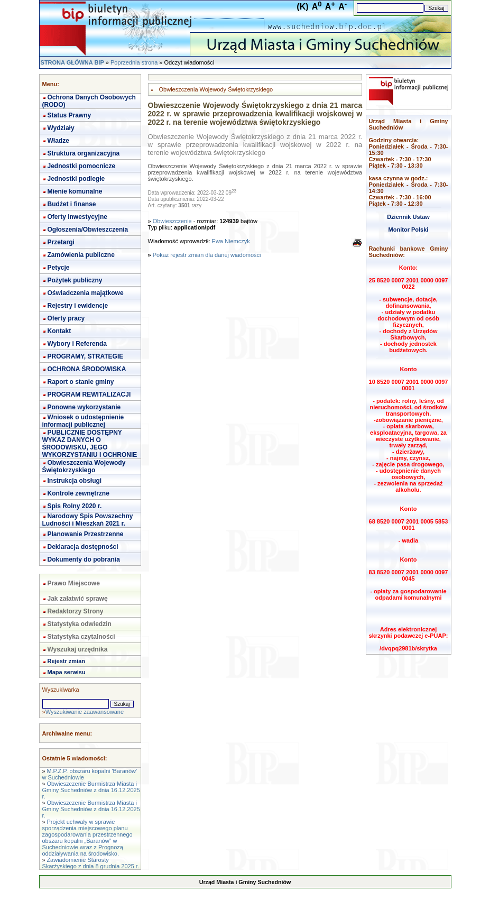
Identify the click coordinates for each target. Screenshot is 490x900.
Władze (58, 140)
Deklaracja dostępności (83, 546)
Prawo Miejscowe (74, 583)
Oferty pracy (66, 318)
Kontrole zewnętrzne (78, 493)
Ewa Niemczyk (231, 241)
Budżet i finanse (72, 204)
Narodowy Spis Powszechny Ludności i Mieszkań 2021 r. (87, 519)
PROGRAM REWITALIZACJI (89, 394)
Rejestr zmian (67, 661)
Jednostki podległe (76, 178)
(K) (302, 6)
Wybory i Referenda (77, 343)
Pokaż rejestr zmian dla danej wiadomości (207, 255)
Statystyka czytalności (81, 636)
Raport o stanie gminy (81, 381)
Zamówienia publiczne (81, 255)
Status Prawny (69, 115)
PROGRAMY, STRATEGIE (86, 356)
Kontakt (59, 331)
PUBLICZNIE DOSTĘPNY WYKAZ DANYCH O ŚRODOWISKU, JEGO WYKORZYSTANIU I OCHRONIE (89, 443)
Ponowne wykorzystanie (84, 407)
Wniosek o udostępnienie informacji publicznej (83, 421)
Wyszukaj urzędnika (78, 649)
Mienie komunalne (75, 191)
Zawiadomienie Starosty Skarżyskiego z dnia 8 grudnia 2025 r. (90, 863)
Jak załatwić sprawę (78, 598)
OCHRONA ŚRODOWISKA (87, 369)
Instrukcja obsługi (75, 480)
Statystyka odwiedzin (80, 624)
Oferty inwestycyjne (77, 217)
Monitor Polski (409, 229)
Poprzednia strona (134, 62)
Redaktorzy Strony (76, 611)
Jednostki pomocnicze (82, 166)
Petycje (59, 267)
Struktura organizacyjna (84, 153)
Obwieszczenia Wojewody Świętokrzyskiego (84, 466)
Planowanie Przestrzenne (86, 534)
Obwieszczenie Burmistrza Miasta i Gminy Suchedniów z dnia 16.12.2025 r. (91, 790)
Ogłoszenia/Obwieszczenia (88, 229)
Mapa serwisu (67, 672)
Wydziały (61, 128)
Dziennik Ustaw (408, 217)
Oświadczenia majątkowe (86, 293)
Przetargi (61, 242)
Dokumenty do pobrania (84, 559)
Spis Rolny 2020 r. (75, 506)
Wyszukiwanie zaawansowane (84, 712)
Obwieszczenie (172, 221)
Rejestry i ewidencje (78, 305)
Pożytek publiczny (75, 280)
